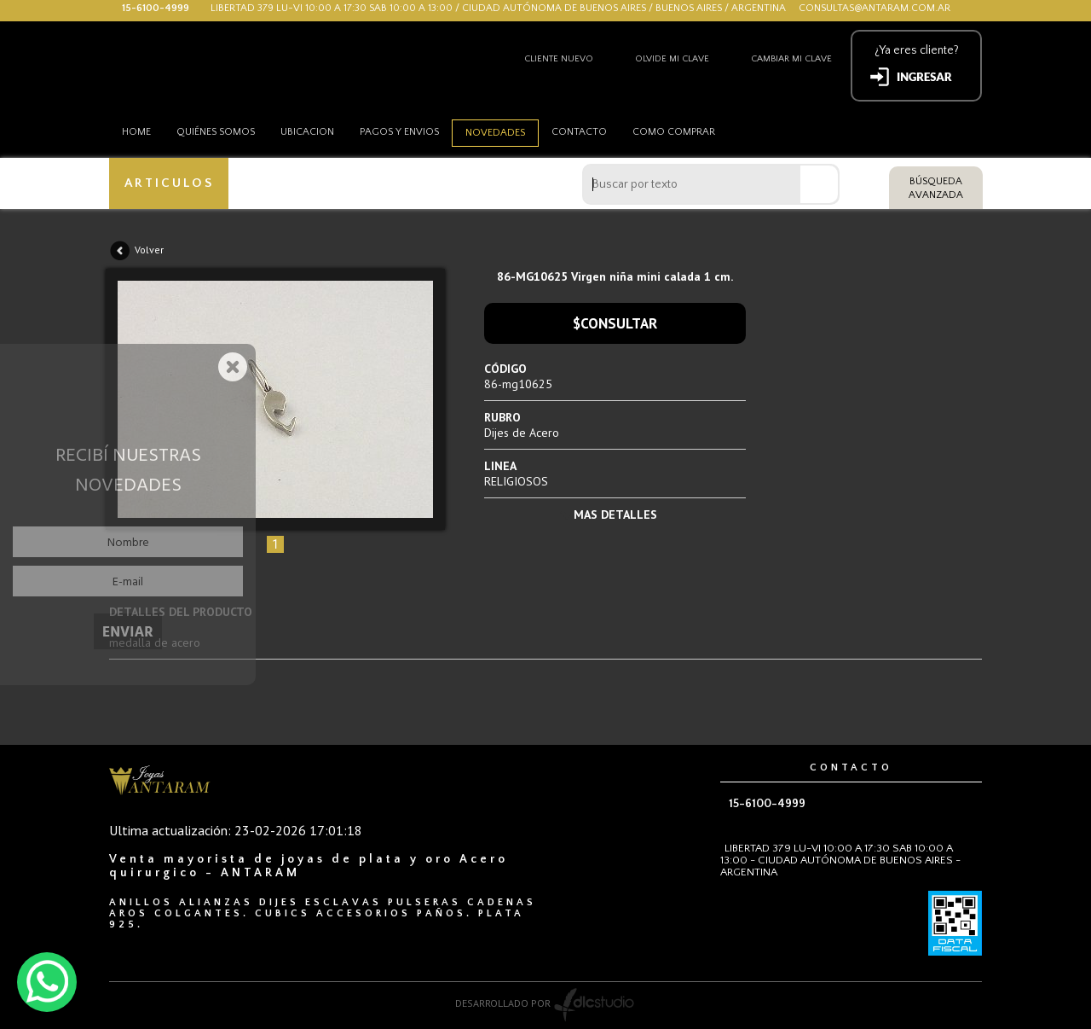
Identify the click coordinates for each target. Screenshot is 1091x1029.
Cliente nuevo (558, 59)
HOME (136, 131)
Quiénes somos (215, 131)
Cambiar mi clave (791, 59)
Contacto (579, 131)
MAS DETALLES (615, 514)
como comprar (673, 131)
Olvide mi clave (672, 59)
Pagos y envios (399, 131)
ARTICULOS (169, 183)
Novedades (495, 132)
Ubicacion (307, 131)
